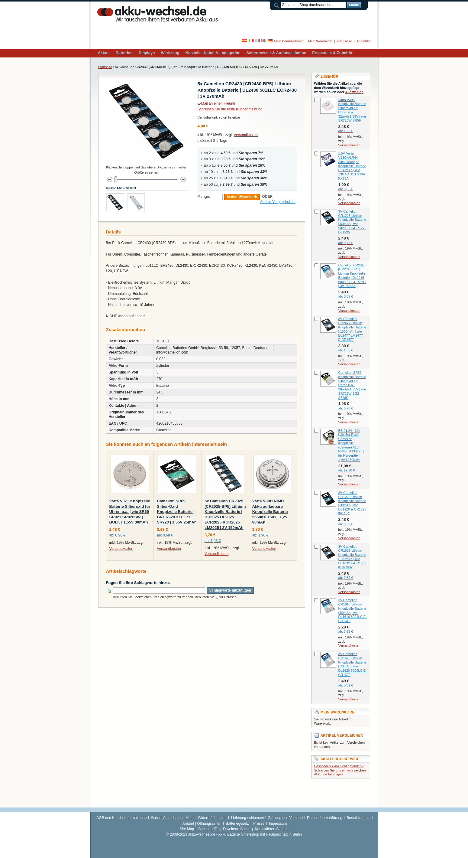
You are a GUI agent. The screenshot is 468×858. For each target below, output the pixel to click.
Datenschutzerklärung (324, 818)
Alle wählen (354, 92)
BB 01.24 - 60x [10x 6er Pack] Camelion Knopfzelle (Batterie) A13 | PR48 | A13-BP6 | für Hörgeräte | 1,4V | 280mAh (351, 445)
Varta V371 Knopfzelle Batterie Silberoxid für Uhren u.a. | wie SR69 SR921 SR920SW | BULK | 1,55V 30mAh (129, 511)
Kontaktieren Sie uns (272, 829)
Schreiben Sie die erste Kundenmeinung (230, 109)
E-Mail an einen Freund (216, 103)
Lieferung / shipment (247, 818)
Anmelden (364, 41)
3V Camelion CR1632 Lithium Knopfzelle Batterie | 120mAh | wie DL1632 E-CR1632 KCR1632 (352, 557)
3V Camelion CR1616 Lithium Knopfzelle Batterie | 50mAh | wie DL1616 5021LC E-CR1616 (352, 610)
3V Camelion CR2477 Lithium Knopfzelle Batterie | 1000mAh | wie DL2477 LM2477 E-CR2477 (352, 329)
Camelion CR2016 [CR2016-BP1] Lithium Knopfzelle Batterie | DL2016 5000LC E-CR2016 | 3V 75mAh (352, 275)
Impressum (278, 823)
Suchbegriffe (208, 829)
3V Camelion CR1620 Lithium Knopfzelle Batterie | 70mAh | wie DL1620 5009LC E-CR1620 (352, 664)
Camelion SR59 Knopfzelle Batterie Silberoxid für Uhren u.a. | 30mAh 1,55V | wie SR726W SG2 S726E (352, 385)
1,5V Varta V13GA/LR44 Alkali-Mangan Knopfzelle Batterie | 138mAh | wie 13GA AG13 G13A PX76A (352, 166)
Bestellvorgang (358, 818)
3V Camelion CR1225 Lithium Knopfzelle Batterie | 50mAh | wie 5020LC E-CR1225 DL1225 (352, 222)
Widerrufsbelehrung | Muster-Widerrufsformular (189, 818)
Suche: (277, 5)
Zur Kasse (344, 41)
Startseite (105, 67)
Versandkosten (246, 135)
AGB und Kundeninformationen (121, 818)
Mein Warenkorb (320, 41)
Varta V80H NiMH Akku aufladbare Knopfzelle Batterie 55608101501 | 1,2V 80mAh (270, 511)
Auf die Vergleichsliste (277, 202)
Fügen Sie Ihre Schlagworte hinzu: (138, 582)
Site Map (187, 829)
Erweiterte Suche (236, 829)
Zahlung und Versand (285, 818)
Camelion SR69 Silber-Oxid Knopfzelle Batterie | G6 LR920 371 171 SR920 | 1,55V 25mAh (177, 511)
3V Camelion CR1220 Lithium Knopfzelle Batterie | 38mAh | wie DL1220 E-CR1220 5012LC (352, 503)
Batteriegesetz (237, 823)
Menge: (204, 196)
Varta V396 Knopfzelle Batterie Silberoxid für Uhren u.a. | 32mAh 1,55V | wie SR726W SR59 (352, 110)
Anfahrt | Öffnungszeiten (201, 823)
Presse (258, 823)
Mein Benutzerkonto (289, 41)
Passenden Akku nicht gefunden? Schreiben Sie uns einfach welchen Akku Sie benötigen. (340, 770)
